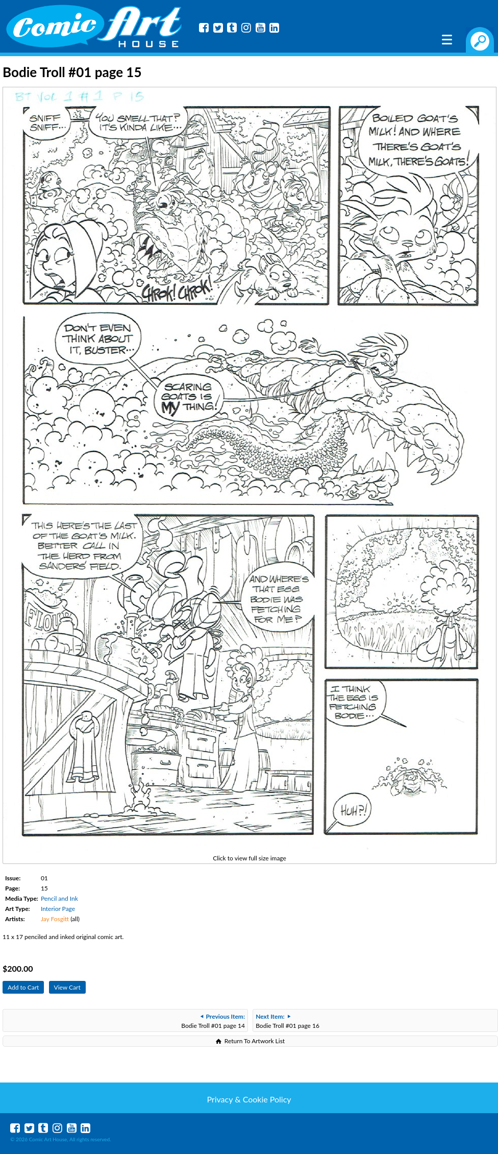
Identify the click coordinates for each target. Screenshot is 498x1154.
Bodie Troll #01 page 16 (287, 1021)
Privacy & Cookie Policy (249, 1099)
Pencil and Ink (59, 898)
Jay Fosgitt (55, 919)
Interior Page (58, 908)
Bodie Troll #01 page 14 (213, 1021)
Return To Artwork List (255, 1041)
